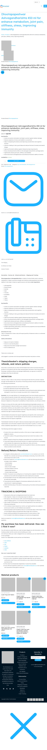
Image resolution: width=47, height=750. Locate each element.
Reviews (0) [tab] (11, 275)
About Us (22, 690)
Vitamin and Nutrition (22, 662)
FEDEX (5, 546)
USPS (5, 542)
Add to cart (16, 160)
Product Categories (22, 656)
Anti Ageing (22, 671)
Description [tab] (4, 275)
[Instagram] (10, 688)
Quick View (5, 602)
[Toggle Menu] (45, 6)
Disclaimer (22, 688)
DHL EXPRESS (7, 540)
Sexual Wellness (22, 663)
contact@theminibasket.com (21, 459)
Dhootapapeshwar (13, 61)
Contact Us (22, 691)
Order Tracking (22, 693)
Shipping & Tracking (22, 684)
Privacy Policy (22, 679)
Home (2, 34)
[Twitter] (13, 688)
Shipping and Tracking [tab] (32, 275)
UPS (5, 544)
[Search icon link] (41, 6)
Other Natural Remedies (22, 673)
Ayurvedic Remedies (21, 164)
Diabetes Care (22, 665)
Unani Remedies (22, 660)
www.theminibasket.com (26, 453)
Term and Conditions (22, 686)
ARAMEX (6, 547)
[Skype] (6, 688)
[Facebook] (3, 688)
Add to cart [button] (5, 599)
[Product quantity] (5, 161)
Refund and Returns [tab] (20, 275)
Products (7, 34)
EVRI (5, 549)
